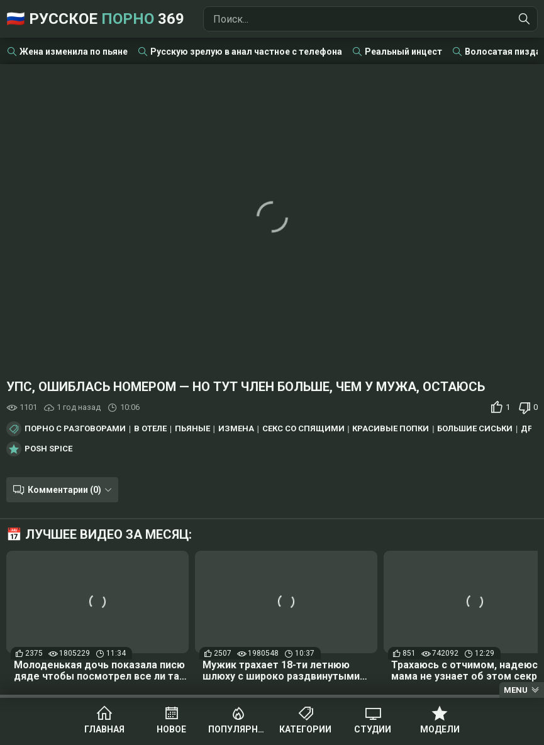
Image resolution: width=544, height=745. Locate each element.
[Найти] (524, 19)
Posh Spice (48, 448)
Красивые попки (390, 428)
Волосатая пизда (503, 52)
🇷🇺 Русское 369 (95, 19)
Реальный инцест (403, 52)
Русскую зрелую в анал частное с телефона (246, 52)
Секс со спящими (303, 428)
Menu (516, 690)
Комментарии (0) (64, 490)
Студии (372, 729)
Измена (236, 428)
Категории (305, 729)
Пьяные (192, 428)
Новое (171, 729)
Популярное (238, 729)
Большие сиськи (475, 428)
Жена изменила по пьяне (73, 52)
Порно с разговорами (75, 428)
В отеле (150, 428)
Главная (104, 729)
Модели (440, 729)
